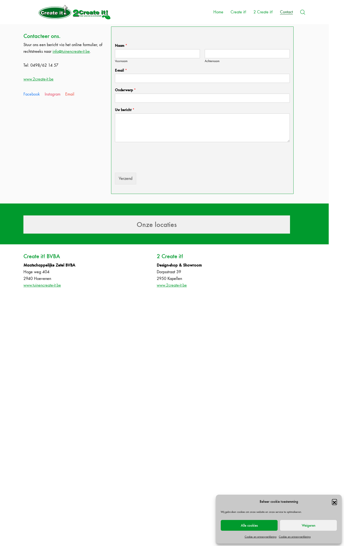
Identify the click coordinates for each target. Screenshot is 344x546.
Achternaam (212, 61)
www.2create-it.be (38, 79)
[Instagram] (52, 94)
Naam (121, 45)
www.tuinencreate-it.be (42, 285)
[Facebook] (31, 94)
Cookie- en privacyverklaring (260, 536)
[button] (334, 501)
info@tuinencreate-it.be (71, 51)
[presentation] (151, 165)
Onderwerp (125, 90)
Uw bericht (124, 109)
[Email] (69, 94)
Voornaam (121, 61)
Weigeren (308, 525)
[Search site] (302, 12)
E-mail (121, 70)
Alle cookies (249, 525)
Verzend (125, 178)
